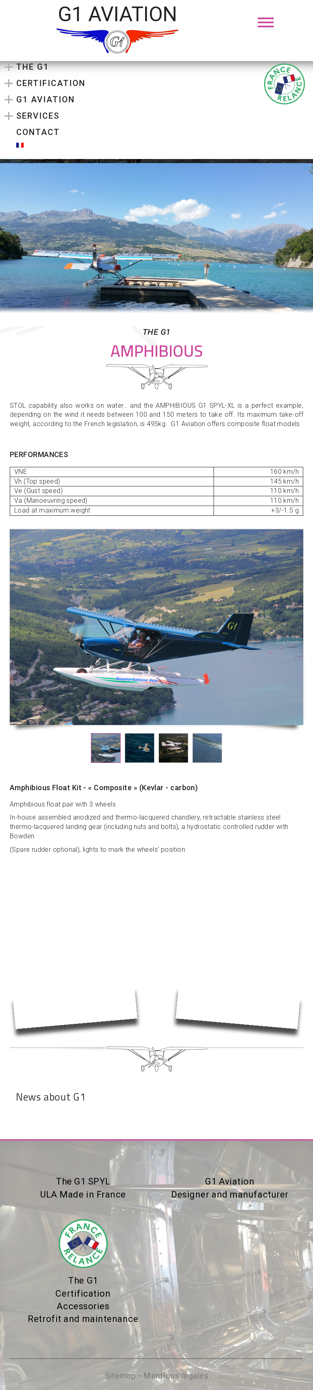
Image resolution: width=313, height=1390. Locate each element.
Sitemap (120, 1376)
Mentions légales (175, 1376)
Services (38, 116)
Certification (51, 83)
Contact (38, 132)
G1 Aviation (45, 99)
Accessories (83, 1306)
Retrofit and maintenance (83, 1319)
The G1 (32, 67)
